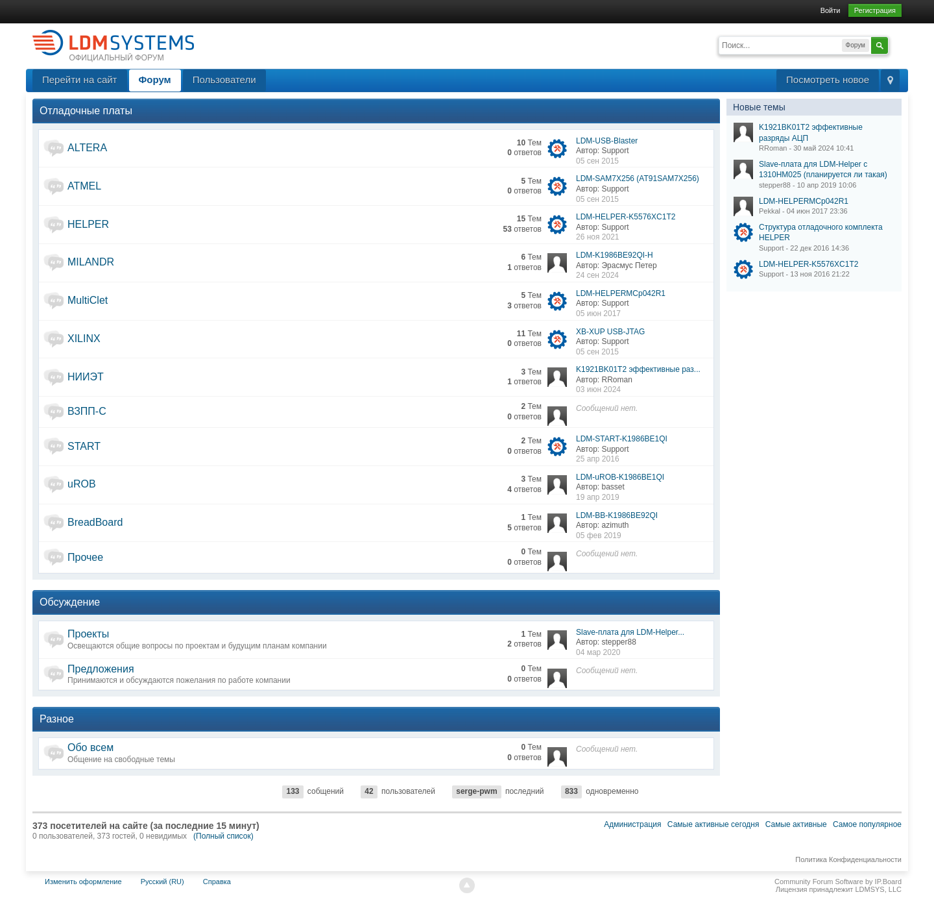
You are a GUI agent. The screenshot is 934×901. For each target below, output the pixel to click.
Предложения (100, 668)
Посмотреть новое (827, 79)
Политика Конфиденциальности (848, 859)
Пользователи (224, 79)
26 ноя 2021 (597, 236)
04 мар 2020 (598, 652)
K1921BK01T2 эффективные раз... (638, 369)
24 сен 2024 (597, 275)
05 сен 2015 (597, 161)
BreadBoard (95, 522)
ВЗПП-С (86, 411)
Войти (830, 10)
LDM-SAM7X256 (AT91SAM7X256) (637, 178)
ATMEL (84, 185)
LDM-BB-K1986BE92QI (617, 515)
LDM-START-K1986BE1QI (621, 438)
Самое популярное (867, 824)
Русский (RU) (162, 881)
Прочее (85, 557)
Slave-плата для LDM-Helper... (630, 632)
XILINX (84, 338)
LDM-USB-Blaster (607, 140)
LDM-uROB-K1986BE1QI (620, 477)
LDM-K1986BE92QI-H (614, 255)
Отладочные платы (86, 110)
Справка (217, 881)
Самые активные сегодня (713, 824)
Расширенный (896, 44)
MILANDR (90, 261)
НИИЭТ (85, 376)
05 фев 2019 (598, 535)
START (84, 446)
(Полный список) (223, 836)
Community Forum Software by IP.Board (838, 881)
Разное (57, 718)
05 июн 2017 (598, 313)
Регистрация (875, 10)
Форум (155, 79)
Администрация (632, 824)
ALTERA (87, 147)
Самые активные (796, 824)
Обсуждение (70, 602)
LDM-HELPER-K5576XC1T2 (625, 216)
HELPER (88, 224)
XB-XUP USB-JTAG (610, 331)
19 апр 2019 (597, 497)
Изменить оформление (83, 881)
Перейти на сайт (79, 79)
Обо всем (90, 747)
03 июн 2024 (598, 389)
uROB (81, 483)
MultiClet (87, 300)
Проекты (88, 633)
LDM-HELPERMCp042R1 (620, 293)
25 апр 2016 (597, 458)
